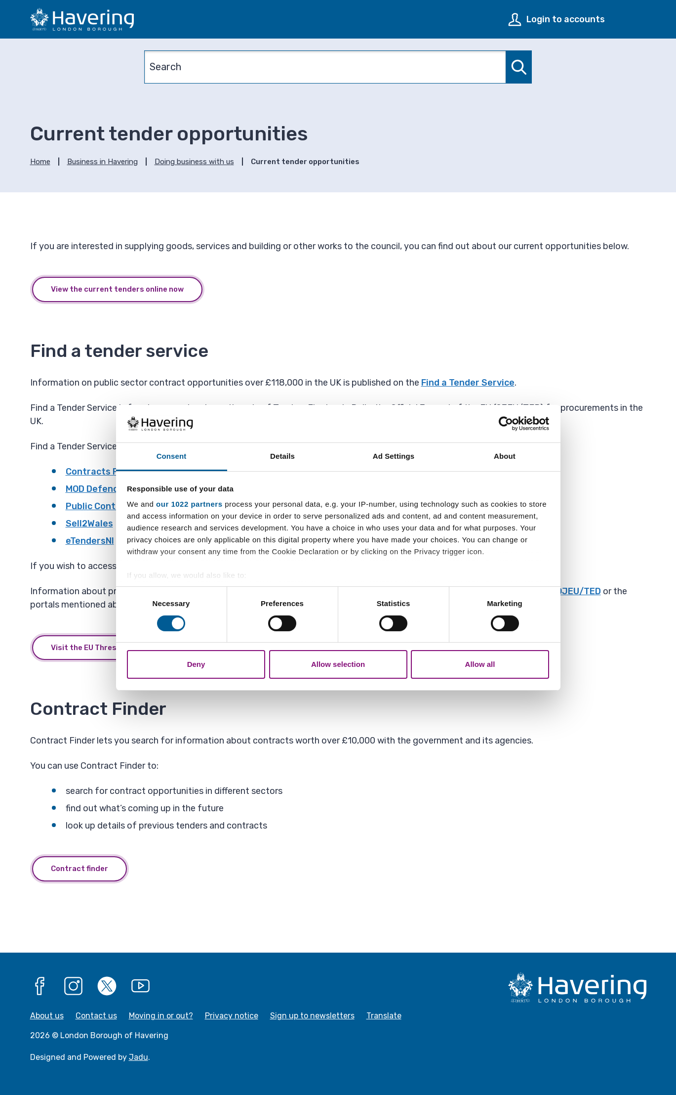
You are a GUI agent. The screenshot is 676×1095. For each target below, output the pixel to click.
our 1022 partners (189, 504)
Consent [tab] (172, 456)
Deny (196, 664)
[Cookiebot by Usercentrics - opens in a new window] (506, 423)
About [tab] (505, 456)
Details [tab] (282, 456)
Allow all (480, 664)
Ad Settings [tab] (393, 456)
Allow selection (338, 664)
